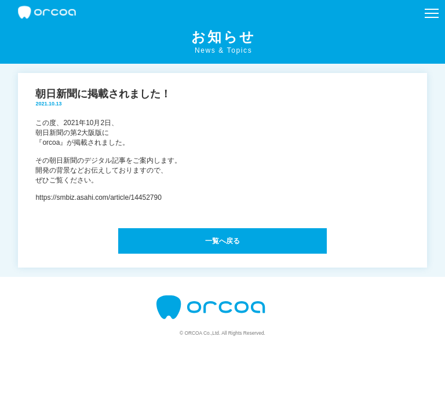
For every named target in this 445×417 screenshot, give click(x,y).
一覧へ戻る (222, 241)
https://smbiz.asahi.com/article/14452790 (98, 197)
